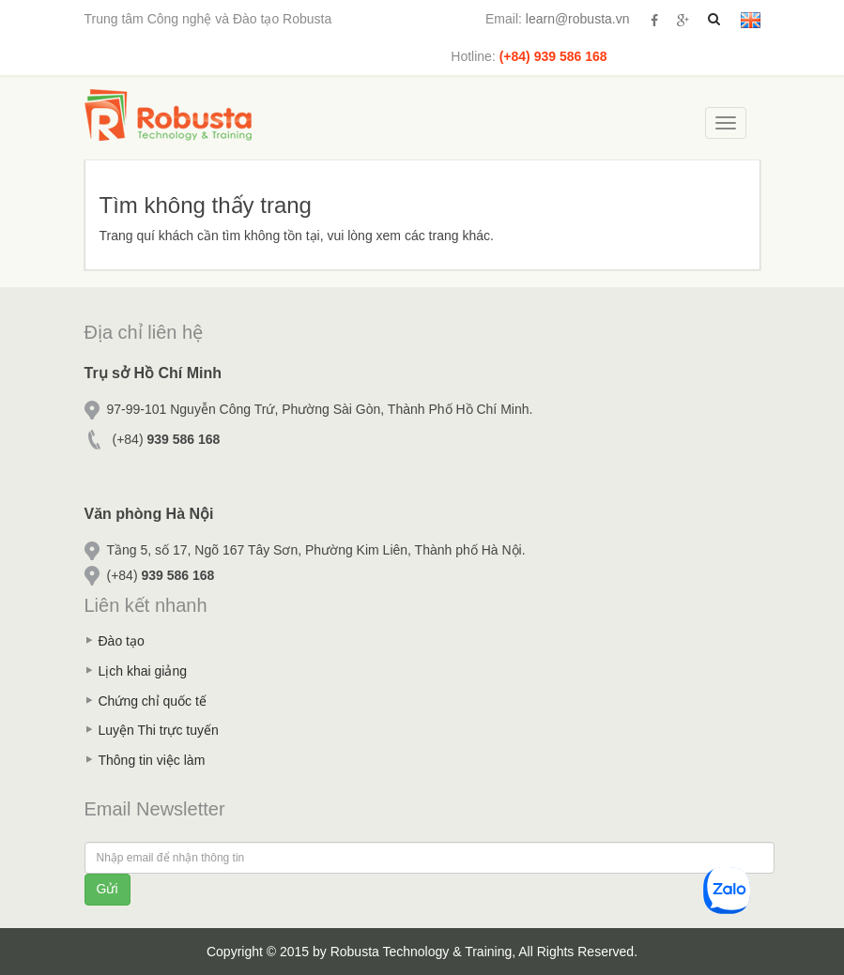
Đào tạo (122, 640)
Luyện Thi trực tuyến (159, 730)
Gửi (107, 888)
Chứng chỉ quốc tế (153, 700)
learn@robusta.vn (578, 18)
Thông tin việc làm (152, 760)
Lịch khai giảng (143, 670)
